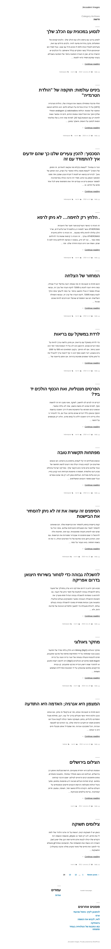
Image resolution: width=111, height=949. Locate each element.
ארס (92, 915)
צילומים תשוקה (80, 824)
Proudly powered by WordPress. (78, 942)
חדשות (68, 72)
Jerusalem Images (85, 7)
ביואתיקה (90, 923)
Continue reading (86, 64)
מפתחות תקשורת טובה (73, 452)
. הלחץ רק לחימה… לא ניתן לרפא (63, 217)
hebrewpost (57, 72)
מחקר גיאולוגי (81, 641)
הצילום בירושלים (79, 762)
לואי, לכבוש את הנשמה (83, 919)
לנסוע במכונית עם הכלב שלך (67, 31)
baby (90, 72)
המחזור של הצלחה (77, 275)
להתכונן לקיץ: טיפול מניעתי (81, 912)
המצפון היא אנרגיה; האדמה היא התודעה (57, 703)
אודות (53, 895)
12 (71, 875)
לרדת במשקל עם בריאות (71, 334)
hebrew (59, 744)
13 (65, 875)
